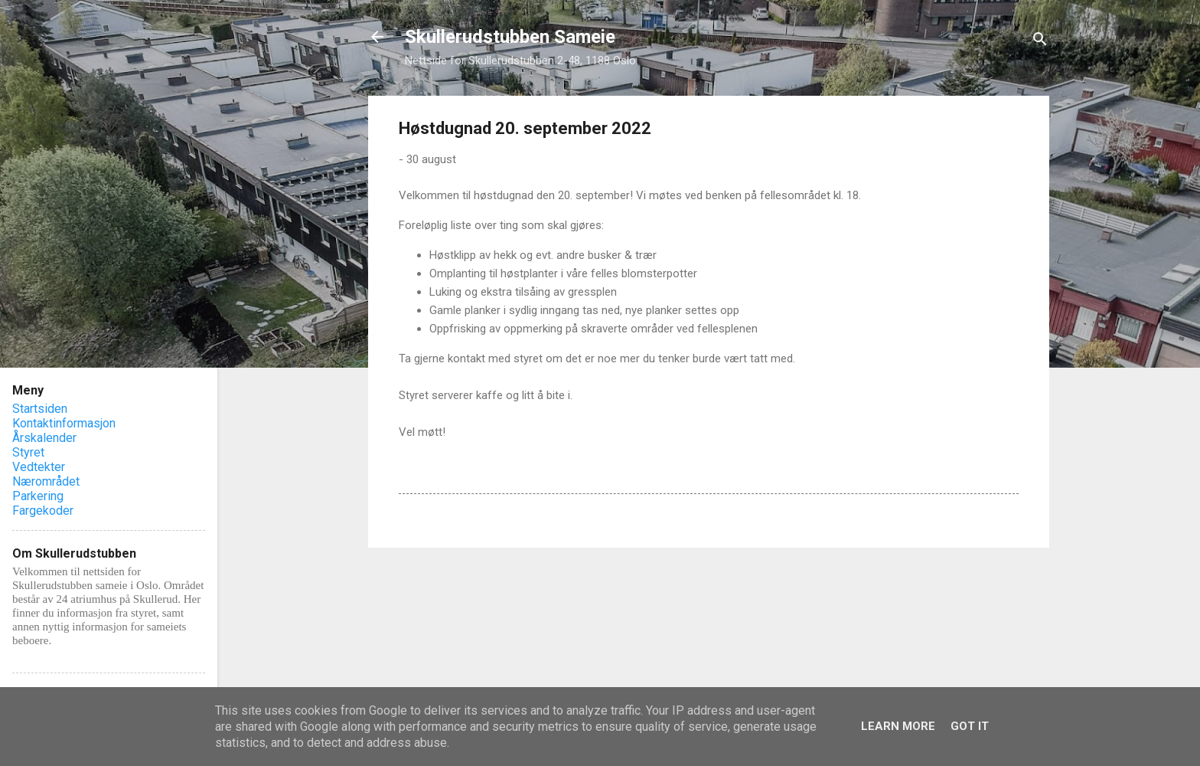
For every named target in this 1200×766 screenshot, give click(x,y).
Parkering (38, 496)
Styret (28, 452)
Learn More (898, 726)
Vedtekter (38, 467)
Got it (970, 726)
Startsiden (39, 408)
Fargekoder (42, 510)
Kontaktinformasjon (64, 423)
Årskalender (44, 437)
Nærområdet (46, 481)
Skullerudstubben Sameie (510, 36)
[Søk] (1040, 41)
